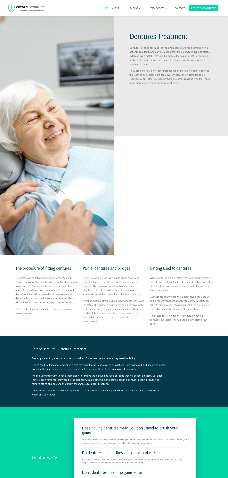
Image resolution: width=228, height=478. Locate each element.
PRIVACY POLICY (39, 465)
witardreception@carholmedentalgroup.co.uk (145, 445)
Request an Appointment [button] (140, 362)
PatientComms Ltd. (161, 471)
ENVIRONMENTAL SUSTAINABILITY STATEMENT (71, 465)
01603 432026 (128, 439)
